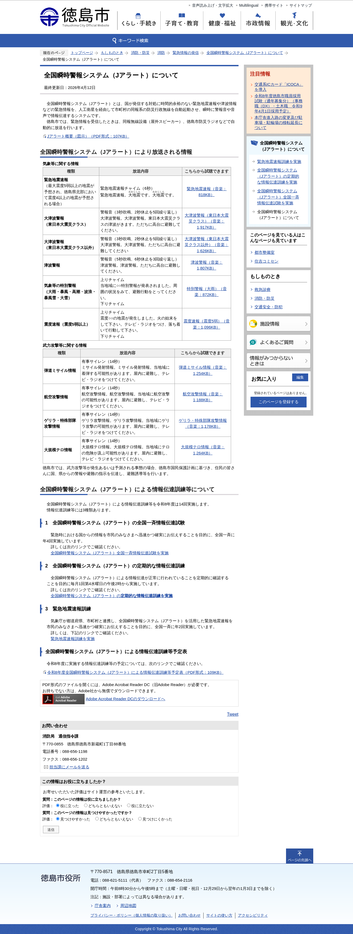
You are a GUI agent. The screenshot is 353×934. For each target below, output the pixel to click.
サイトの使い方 (219, 915)
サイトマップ (300, 5)
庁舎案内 (103, 905)
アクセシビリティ (253, 915)
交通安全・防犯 (269, 307)
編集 (300, 377)
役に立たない (142, 806)
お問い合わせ (189, 915)
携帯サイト (274, 5)
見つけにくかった (157, 819)
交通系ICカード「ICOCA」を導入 (279, 87)
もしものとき (112, 52)
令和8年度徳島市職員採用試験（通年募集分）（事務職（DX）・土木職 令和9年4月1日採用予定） (279, 103)
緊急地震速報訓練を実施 (73, 638)
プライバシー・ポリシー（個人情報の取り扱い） (131, 915)
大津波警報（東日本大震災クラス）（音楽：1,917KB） (207, 221)
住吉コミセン (267, 261)
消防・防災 (140, 52)
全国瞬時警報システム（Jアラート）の (112, 595)
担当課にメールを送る (69, 767)
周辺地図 (128, 905)
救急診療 (263, 289)
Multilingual (249, 5)
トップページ (82, 52)
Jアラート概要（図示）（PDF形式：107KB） (88, 136)
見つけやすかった (75, 819)
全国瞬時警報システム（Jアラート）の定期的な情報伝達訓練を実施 (278, 176)
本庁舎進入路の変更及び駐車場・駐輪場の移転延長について (279, 122)
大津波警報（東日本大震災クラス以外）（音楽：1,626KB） (207, 244)
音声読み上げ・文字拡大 (212, 5)
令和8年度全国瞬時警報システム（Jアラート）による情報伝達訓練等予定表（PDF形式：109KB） (135, 672)
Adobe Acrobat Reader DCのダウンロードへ (103, 698)
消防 (161, 52)
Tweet (233, 714)
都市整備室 (265, 252)
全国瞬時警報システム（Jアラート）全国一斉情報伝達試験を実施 (110, 553)
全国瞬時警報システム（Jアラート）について (245, 52)
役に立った (69, 806)
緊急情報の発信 (186, 52)
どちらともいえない (105, 806)
